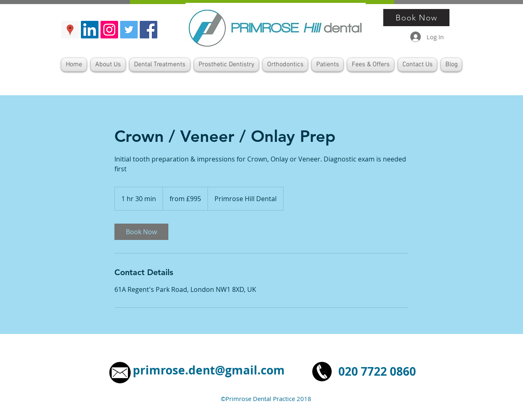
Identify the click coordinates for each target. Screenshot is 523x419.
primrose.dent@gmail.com (209, 370)
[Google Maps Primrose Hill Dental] (70, 29)
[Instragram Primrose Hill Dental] (109, 29)
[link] (141, 232)
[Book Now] (416, 17)
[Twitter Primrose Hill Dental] (129, 29)
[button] (159, 65)
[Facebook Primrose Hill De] (148, 29)
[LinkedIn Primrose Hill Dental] (89, 29)
